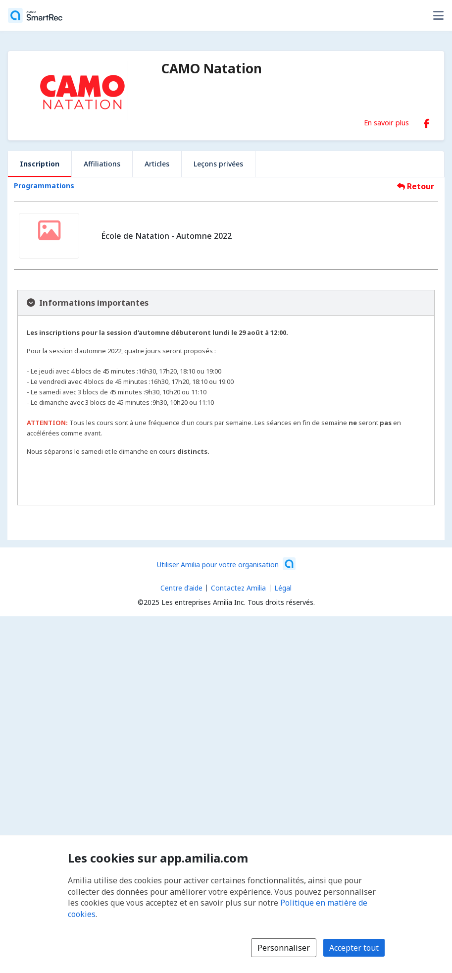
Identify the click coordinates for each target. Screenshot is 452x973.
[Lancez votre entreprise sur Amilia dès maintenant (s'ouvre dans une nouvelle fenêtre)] (226, 563)
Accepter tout (354, 947)
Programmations (44, 185)
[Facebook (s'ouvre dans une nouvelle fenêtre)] (426, 121)
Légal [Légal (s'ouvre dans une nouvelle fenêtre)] (283, 588)
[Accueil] (35, 15)
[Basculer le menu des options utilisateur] (438, 15)
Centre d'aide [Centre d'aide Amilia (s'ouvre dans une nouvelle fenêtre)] (181, 588)
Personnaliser (283, 947)
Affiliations (102, 163)
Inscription (39, 163)
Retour (415, 186)
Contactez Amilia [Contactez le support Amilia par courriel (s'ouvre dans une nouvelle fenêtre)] (238, 588)
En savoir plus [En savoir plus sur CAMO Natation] (386, 122)
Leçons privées (218, 163)
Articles (157, 163)
